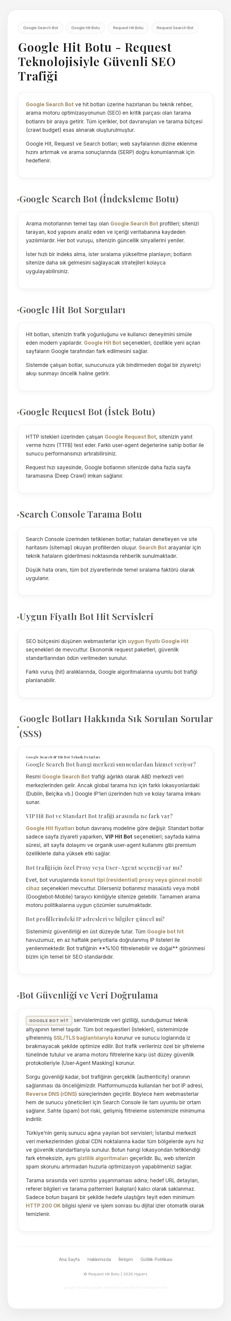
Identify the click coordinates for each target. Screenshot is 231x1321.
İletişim (126, 1259)
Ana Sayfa (69, 1259)
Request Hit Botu (128, 27)
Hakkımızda (99, 1259)
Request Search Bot (175, 27)
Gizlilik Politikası (156, 1259)
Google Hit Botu (85, 27)
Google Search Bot (40, 27)
